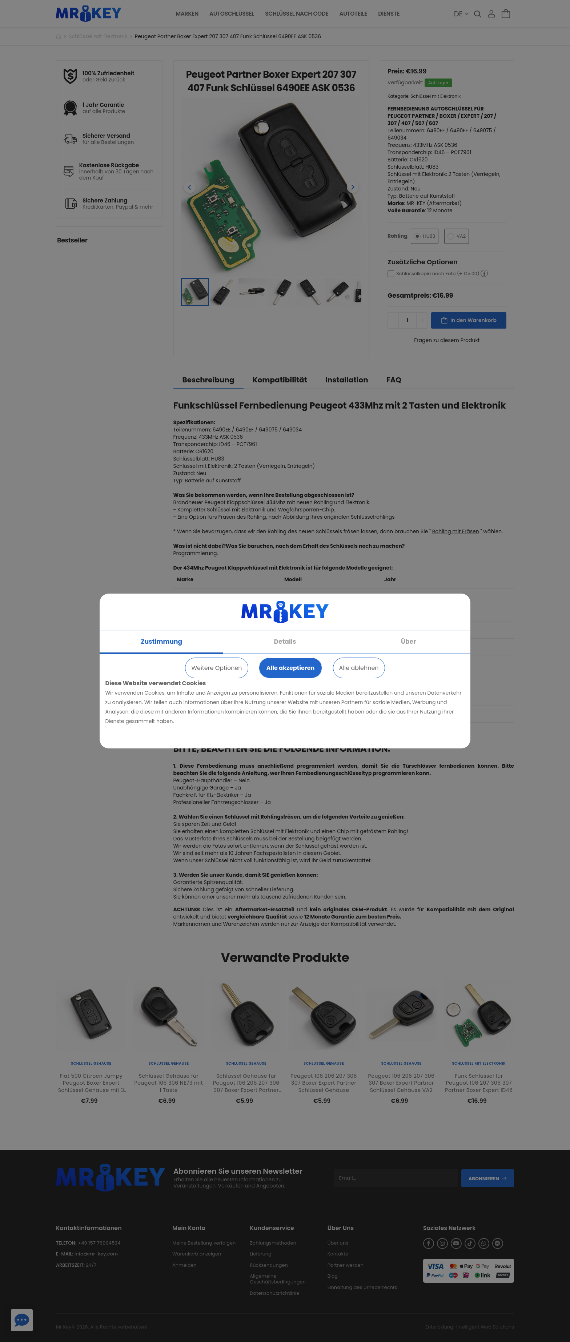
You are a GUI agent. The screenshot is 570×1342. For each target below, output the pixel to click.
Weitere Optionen (216, 668)
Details (285, 641)
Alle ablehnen (359, 668)
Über (408, 641)
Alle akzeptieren (290, 668)
